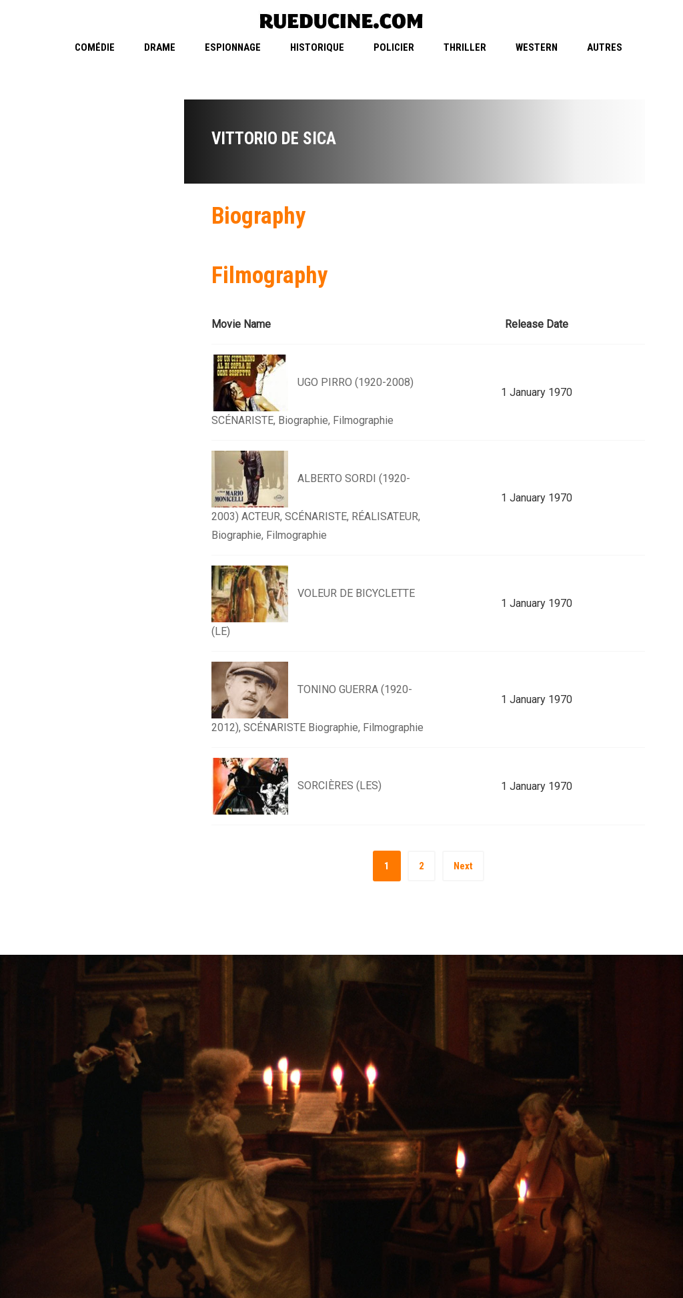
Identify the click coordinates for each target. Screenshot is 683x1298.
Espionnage (233, 47)
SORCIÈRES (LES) (339, 785)
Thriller (465, 47)
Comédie (95, 47)
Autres (604, 47)
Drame (159, 47)
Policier (394, 47)
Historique (317, 47)
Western (537, 47)
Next (463, 866)
